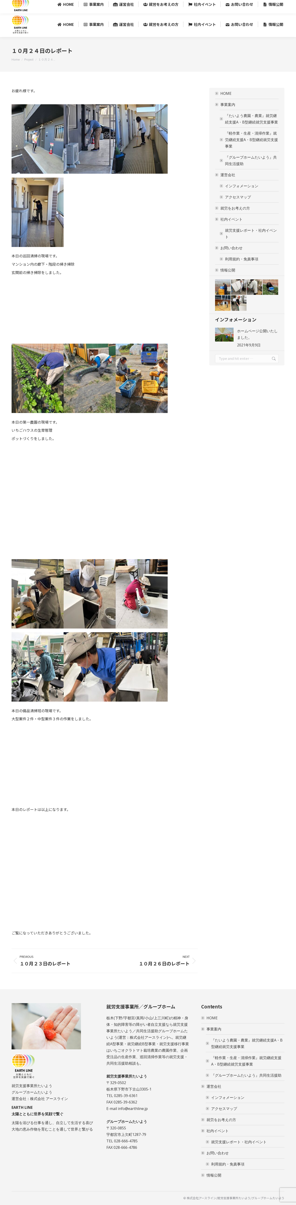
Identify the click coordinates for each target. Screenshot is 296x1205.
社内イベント (229, 219)
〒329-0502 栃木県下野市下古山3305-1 (158, 6)
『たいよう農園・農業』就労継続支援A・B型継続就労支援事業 (251, 119)
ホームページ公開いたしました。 (257, 334)
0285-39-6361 (112, 6)
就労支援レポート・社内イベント (251, 233)
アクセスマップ (238, 197)
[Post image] (224, 335)
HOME (225, 93)
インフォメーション (241, 185)
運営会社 (225, 174)
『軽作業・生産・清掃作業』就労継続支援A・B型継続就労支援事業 (251, 140)
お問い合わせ (229, 247)
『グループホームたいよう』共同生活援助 (251, 160)
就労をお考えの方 (235, 208)
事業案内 (225, 104)
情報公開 (227, 270)
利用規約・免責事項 (241, 259)
